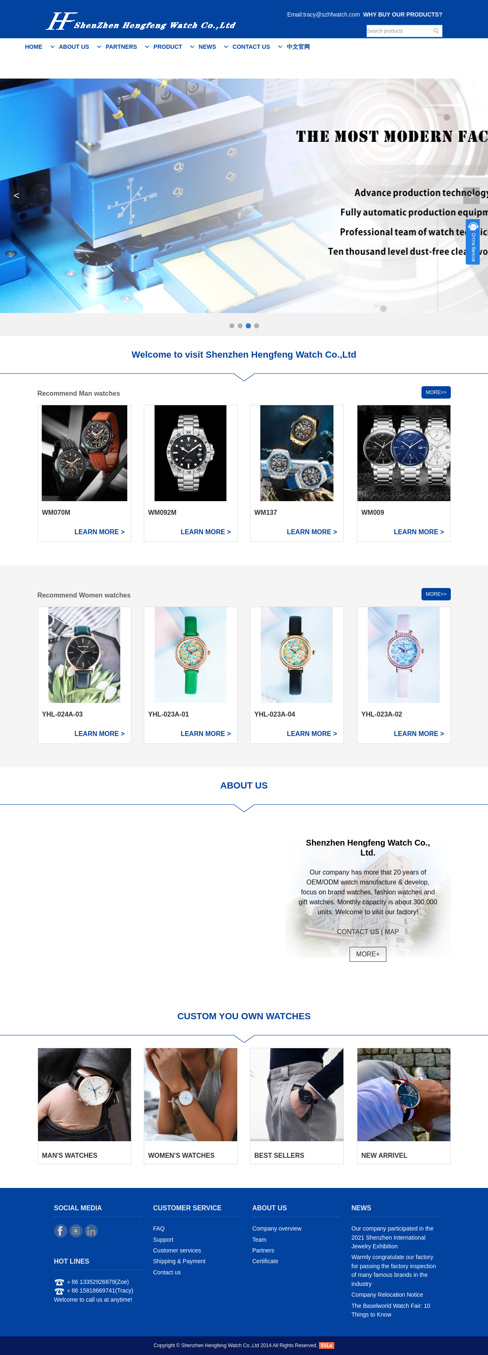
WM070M (56, 512)
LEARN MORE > (99, 531)
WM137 (266, 512)
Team (259, 1239)
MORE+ (368, 954)
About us (74, 46)
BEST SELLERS (280, 1155)
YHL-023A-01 (168, 714)
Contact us (251, 46)
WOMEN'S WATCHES (181, 1155)
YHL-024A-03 (62, 714)
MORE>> (436, 392)
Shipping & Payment (179, 1261)
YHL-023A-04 (275, 714)
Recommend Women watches (84, 595)
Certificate (265, 1261)
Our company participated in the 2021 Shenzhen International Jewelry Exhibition (392, 1237)
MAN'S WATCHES (70, 1155)
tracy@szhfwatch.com (331, 14)
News (207, 46)
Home (34, 46)
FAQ (159, 1228)
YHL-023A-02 (382, 714)
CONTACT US (358, 931)
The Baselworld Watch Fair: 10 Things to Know (391, 1310)
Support (163, 1239)
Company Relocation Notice (388, 1294)
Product (168, 46)
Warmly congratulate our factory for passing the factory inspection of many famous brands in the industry (394, 1270)
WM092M (162, 512)
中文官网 (298, 46)
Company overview (277, 1228)
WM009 (373, 512)
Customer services (177, 1250)
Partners (121, 46)
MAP (392, 931)
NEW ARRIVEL (384, 1155)
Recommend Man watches (79, 393)
